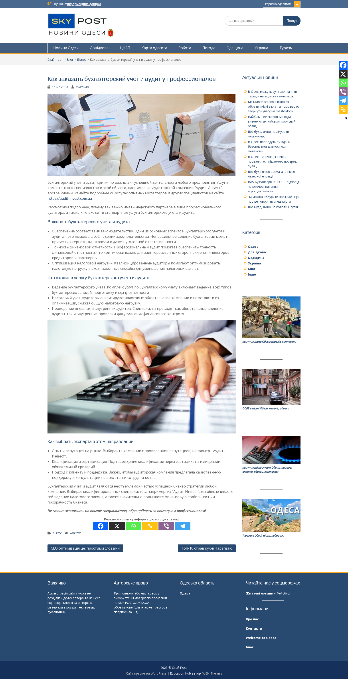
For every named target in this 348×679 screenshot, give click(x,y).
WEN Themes (212, 673)
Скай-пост (55, 59)
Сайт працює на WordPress (146, 673)
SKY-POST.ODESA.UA (133, 602)
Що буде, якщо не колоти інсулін (273, 207)
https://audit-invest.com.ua (69, 198)
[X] (117, 526)
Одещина (235, 47)
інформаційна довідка (84, 4)
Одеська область (197, 583)
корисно (75, 533)
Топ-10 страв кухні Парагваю (206, 548)
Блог (69, 59)
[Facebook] (100, 526)
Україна (261, 47)
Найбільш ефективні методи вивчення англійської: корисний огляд (271, 121)
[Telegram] (182, 526)
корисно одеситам (278, 4)
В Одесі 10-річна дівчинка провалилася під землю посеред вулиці (272, 161)
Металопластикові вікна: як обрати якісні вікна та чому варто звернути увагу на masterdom (273, 106)
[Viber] (166, 526)
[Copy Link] (150, 526)
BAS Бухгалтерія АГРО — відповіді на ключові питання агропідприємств (274, 186)
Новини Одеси (66, 47)
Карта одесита (154, 47)
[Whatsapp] (133, 526)
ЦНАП (125, 47)
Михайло (82, 87)
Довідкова (99, 47)
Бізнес (81, 59)
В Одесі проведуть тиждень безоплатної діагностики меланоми (269, 146)
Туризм (286, 47)
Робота (184, 47)
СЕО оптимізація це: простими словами (85, 548)
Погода (208, 47)
